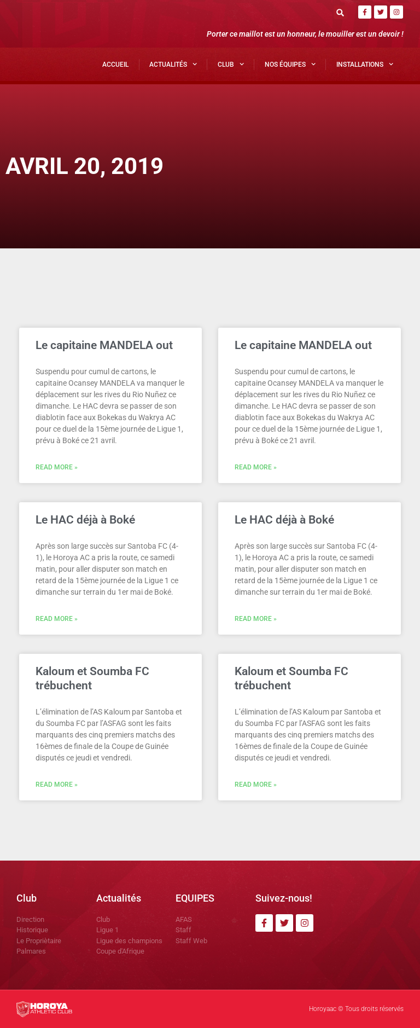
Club (231, 64)
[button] (340, 12)
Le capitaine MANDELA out (104, 345)
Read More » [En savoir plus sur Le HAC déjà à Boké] (57, 619)
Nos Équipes (290, 64)
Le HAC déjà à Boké (85, 519)
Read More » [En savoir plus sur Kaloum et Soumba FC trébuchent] (57, 784)
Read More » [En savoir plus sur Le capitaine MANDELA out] (57, 467)
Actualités (173, 64)
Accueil (115, 64)
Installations (364, 64)
